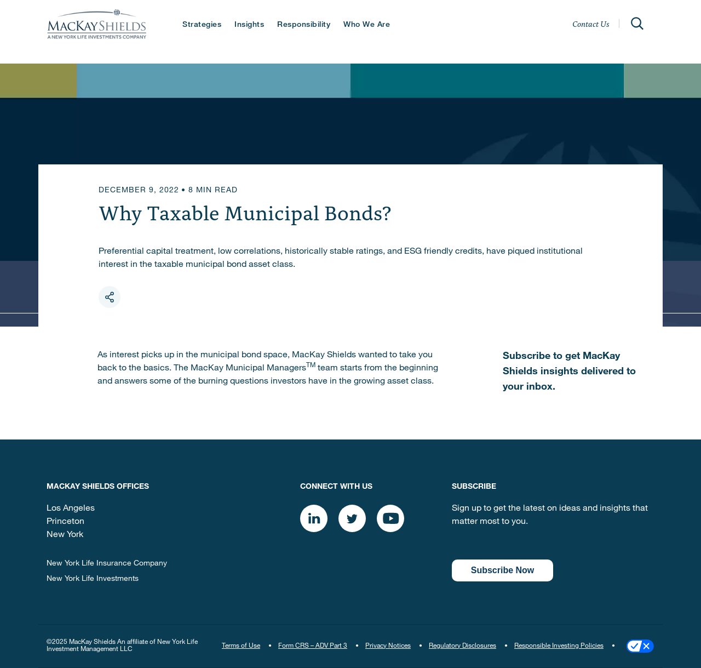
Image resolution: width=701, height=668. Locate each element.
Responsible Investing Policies (559, 646)
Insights (249, 25)
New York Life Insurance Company (107, 564)
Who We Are (366, 25)
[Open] (636, 23)
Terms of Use (241, 646)
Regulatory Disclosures (462, 646)
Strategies (201, 25)
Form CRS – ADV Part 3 (312, 646)
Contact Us (591, 23)
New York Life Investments (93, 579)
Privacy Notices (388, 646)
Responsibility (303, 25)
